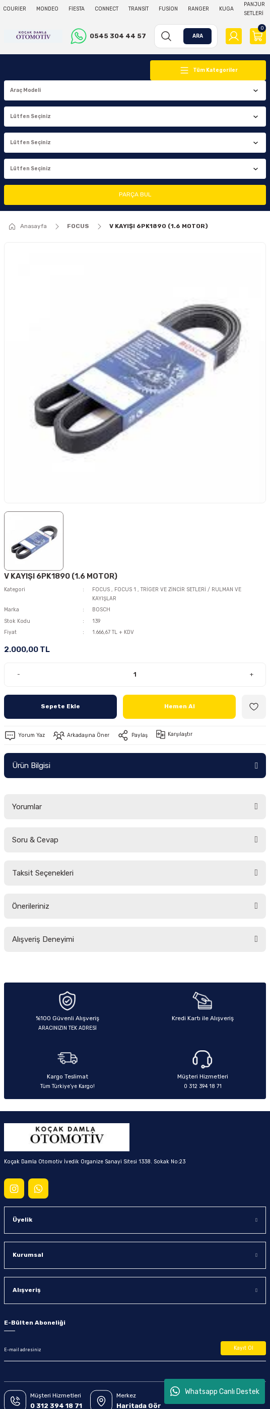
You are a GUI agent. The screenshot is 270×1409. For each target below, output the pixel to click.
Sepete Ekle (60, 706)
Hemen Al (179, 706)
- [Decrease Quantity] (18, 674)
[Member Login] (234, 36)
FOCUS (101, 589)
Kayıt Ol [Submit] (243, 1348)
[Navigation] (208, 70)
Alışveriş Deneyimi (43, 939)
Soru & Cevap (35, 839)
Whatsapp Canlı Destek (214, 1391)
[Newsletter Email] (135, 1350)
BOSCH (101, 609)
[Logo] (33, 36)
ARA (197, 36)
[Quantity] (135, 674)
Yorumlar (27, 806)
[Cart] (258, 36)
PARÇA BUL (135, 194)
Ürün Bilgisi (31, 765)
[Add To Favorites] (254, 707)
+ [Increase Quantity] (251, 674)
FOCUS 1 (126, 589)
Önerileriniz (30, 906)
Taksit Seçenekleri (43, 873)
